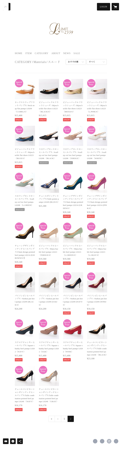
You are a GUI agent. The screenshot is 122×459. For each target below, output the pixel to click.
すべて (92, 62)
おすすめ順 (73, 62)
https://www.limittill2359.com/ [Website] (116, 441)
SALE (77, 53)
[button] (103, 7)
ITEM (28, 53)
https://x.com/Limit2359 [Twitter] (102, 441)
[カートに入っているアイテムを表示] (115, 6)
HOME (18, 53)
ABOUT (55, 53)
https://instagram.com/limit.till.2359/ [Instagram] (109, 441)
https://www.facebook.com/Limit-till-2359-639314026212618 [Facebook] (95, 441)
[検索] (6, 6)
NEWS (67, 53)
